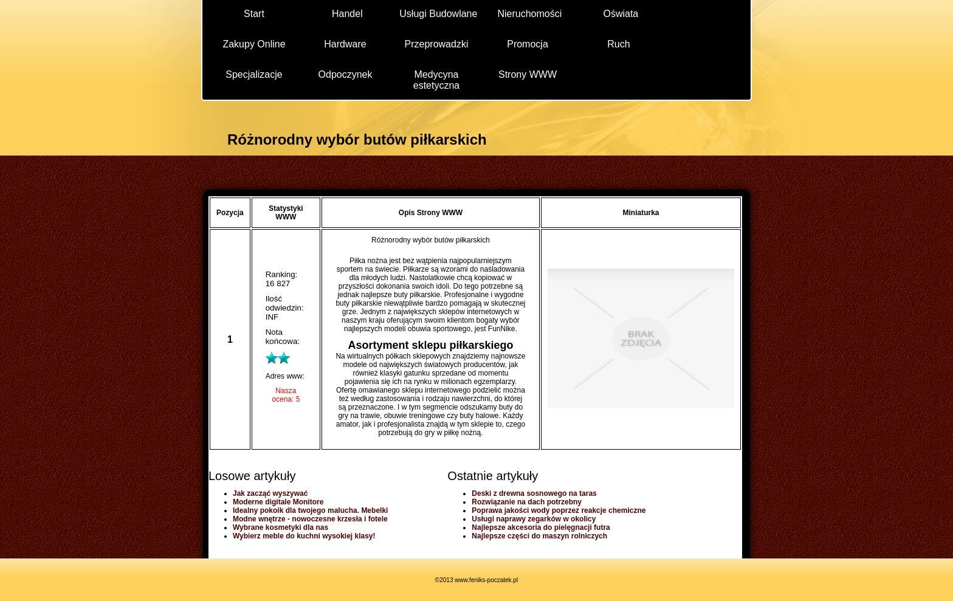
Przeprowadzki (437, 44)
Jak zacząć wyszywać (270, 493)
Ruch (618, 44)
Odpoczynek (345, 74)
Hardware (345, 44)
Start (254, 14)
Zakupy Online (253, 44)
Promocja (527, 44)
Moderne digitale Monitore (278, 502)
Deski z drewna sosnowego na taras (534, 493)
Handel (347, 14)
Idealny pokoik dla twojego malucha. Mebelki (310, 510)
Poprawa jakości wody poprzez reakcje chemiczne (558, 510)
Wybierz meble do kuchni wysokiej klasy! (304, 536)
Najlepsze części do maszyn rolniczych (539, 536)
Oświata (620, 14)
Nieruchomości (529, 14)
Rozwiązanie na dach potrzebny (527, 502)
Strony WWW (527, 74)
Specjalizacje (253, 74)
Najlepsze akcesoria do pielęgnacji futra (541, 527)
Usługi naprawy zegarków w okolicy (534, 519)
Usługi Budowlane (438, 14)
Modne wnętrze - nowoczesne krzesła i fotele (310, 519)
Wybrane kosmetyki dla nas (280, 527)
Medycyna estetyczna (436, 79)
